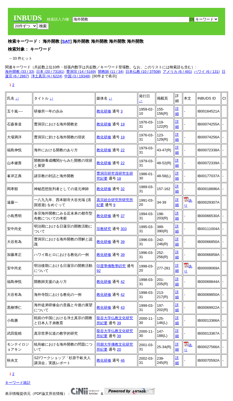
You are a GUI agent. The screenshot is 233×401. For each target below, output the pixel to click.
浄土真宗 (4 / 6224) (46, 76)
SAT (66, 41)
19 (123, 124)
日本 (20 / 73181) (50, 71)
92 (98, 271)
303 (124, 229)
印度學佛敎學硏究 (111, 266)
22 (123, 150)
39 (123, 242)
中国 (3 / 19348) (77, 76)
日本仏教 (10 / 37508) (143, 71)
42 (123, 282)
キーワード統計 (18, 382)
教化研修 (104, 111)
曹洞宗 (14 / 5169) (81, 71)
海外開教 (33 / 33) (19, 71)
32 (123, 189)
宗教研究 (104, 229)
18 (119, 178)
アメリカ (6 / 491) (177, 71)
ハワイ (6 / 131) (207, 71)
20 (119, 349)
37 (123, 216)
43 (123, 307)
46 (123, 360)
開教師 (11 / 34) (111, 71)
